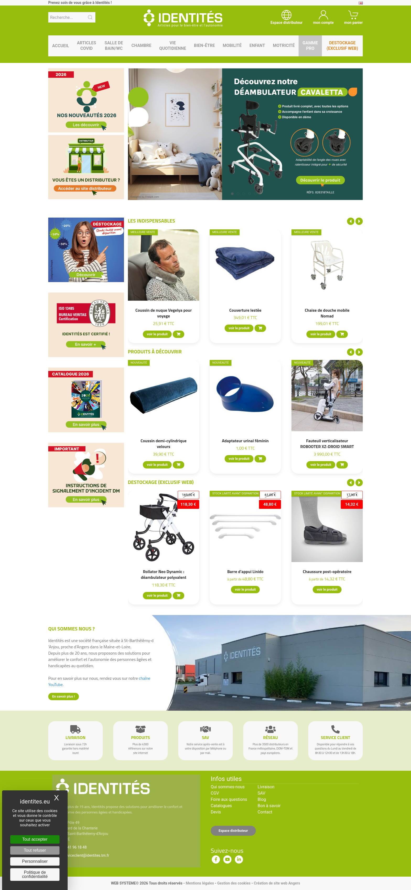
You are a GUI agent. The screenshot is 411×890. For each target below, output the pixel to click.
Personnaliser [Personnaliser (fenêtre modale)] (35, 861)
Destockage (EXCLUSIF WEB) (161, 482)
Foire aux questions (229, 799)
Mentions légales (200, 883)
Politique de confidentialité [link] (35, 874)
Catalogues (221, 805)
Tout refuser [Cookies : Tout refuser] (35, 850)
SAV (261, 793)
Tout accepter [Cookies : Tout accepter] (34, 839)
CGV (215, 793)
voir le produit (157, 334)
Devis (216, 812)
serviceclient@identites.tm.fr (85, 855)
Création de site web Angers (277, 883)
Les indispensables (151, 220)
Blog (262, 799)
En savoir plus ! (63, 696)
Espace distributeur (233, 831)
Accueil (60, 45)
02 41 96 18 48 (74, 847)
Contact (265, 812)
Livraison (266, 786)
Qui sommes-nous (228, 786)
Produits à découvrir (155, 351)
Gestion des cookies (234, 883)
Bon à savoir (269, 805)
